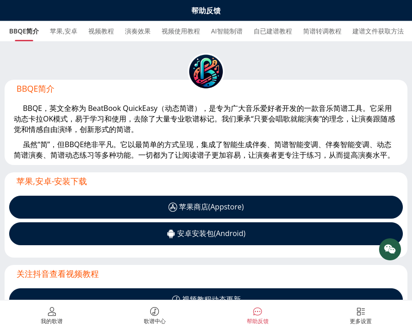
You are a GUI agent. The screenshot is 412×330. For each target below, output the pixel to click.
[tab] (24, 31)
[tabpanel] (206, 103)
